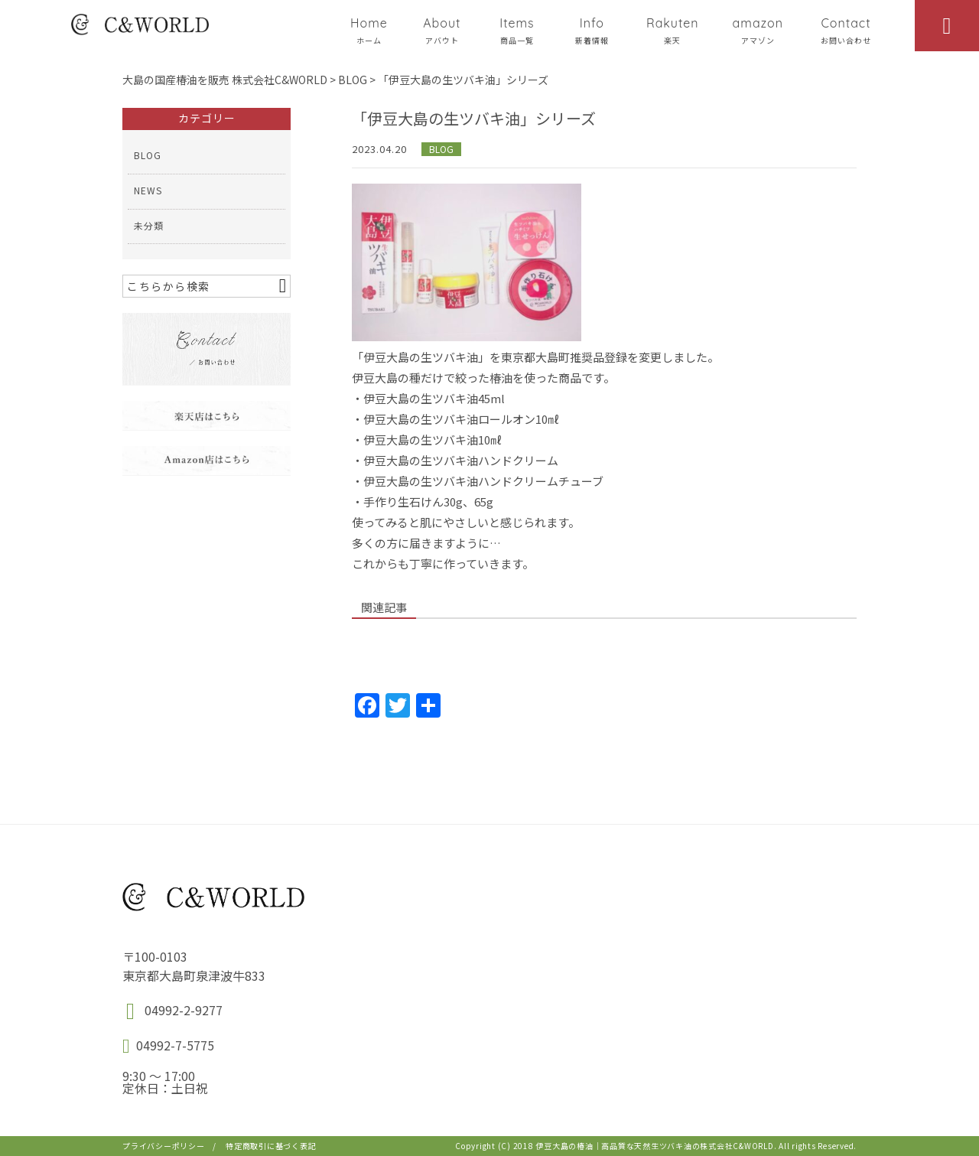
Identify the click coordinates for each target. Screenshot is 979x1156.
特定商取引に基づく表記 (271, 1145)
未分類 (149, 225)
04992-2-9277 (184, 1010)
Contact (846, 30)
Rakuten (672, 30)
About (442, 30)
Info (592, 30)
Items (517, 30)
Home (369, 30)
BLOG (441, 148)
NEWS (148, 190)
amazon (758, 30)
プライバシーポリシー (163, 1145)
